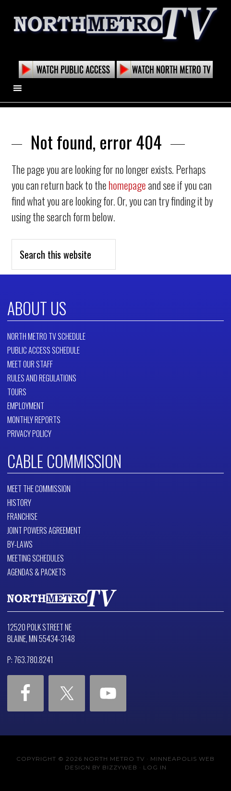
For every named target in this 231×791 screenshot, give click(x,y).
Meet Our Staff (30, 364)
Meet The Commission (39, 488)
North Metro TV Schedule (46, 336)
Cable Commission (64, 461)
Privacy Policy (29, 433)
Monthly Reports (34, 419)
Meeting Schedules (35, 558)
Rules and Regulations (41, 378)
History (19, 502)
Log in (155, 767)
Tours (16, 392)
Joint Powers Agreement (44, 530)
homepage (127, 185)
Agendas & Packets (36, 572)
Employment (25, 406)
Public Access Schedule (43, 350)
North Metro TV (115, 24)
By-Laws (20, 544)
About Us (36, 308)
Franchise (22, 516)
